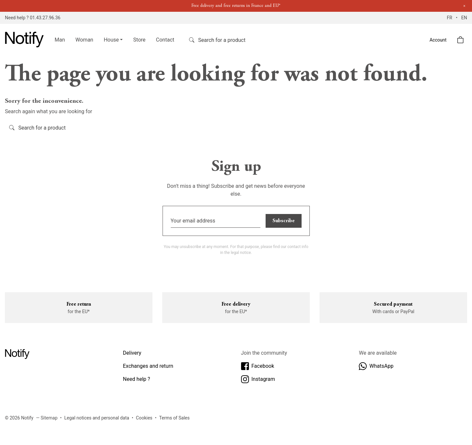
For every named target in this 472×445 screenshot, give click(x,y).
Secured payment (393, 304)
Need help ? (136, 379)
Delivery (132, 353)
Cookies (144, 417)
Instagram (258, 379)
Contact (165, 40)
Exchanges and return (148, 366)
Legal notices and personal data (96, 417)
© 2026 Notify (19, 417)
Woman (85, 40)
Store (139, 40)
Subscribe (283, 220)
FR (450, 17)
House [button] (111, 40)
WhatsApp (376, 366)
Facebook (257, 366)
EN (464, 17)
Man (60, 40)
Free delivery (235, 304)
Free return (78, 304)
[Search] (228, 40)
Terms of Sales (174, 417)
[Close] (464, 6)
